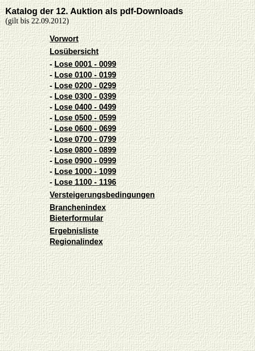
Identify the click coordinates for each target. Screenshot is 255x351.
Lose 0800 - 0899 (85, 150)
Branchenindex (78, 207)
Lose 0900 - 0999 (85, 160)
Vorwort (64, 39)
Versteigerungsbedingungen (102, 195)
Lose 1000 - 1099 (85, 171)
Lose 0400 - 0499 (85, 107)
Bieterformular (76, 218)
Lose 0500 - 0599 (85, 118)
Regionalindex (76, 241)
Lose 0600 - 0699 (85, 128)
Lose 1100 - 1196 (85, 182)
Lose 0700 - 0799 (85, 139)
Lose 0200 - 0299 (85, 85)
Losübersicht (74, 51)
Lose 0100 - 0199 (85, 75)
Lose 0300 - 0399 (85, 96)
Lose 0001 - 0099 (85, 64)
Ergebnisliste (74, 231)
